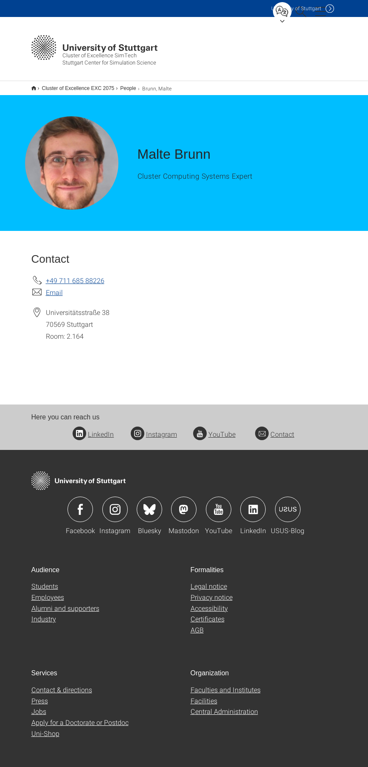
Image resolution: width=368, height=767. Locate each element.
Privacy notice (212, 591)
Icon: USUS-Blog (288, 504)
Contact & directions (61, 684)
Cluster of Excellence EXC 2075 (73, 85)
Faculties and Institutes (226, 684)
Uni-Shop (45, 727)
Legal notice (209, 580)
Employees (47, 591)
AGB (197, 624)
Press (39, 695)
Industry (43, 613)
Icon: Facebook (80, 504)
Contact (274, 428)
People (123, 85)
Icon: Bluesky (149, 504)
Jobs (38, 705)
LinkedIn (93, 428)
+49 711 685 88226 (75, 274)
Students (44, 580)
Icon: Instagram (115, 504)
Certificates (208, 613)
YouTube (214, 428)
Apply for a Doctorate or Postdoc (80, 716)
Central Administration (224, 705)
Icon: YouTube (218, 504)
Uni (296, 8)
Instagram (154, 428)
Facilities (204, 695)
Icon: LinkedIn (253, 504)
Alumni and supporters (65, 602)
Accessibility (209, 602)
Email (54, 286)
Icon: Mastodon (184, 504)
